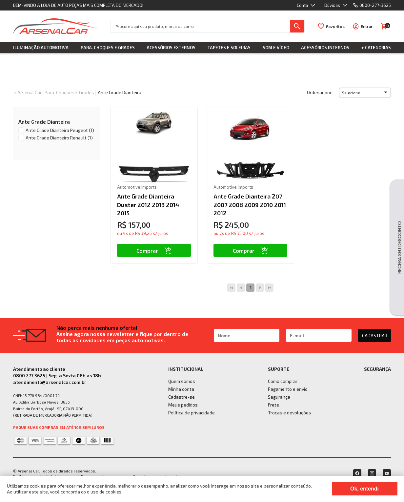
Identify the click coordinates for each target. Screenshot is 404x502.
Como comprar (282, 381)
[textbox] (200, 26)
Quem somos (181, 381)
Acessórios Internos (325, 47)
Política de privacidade (191, 412)
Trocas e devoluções (289, 412)
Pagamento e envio (288, 389)
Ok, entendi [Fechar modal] (364, 489)
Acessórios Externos (171, 47)
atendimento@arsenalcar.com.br (49, 382)
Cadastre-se (181, 397)
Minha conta (181, 389)
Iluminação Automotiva (41, 47)
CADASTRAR (374, 335)
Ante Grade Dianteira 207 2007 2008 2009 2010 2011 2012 (249, 204)
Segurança (279, 397)
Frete (273, 405)
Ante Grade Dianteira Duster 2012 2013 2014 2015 (148, 204)
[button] (365, 92)
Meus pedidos (183, 405)
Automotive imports (137, 187)
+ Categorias (376, 47)
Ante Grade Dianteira (119, 92)
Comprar (154, 250)
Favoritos (335, 26)
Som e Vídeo (276, 47)
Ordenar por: (320, 92)
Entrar (367, 26)
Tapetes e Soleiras (229, 47)
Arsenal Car (29, 92)
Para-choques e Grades (108, 47)
